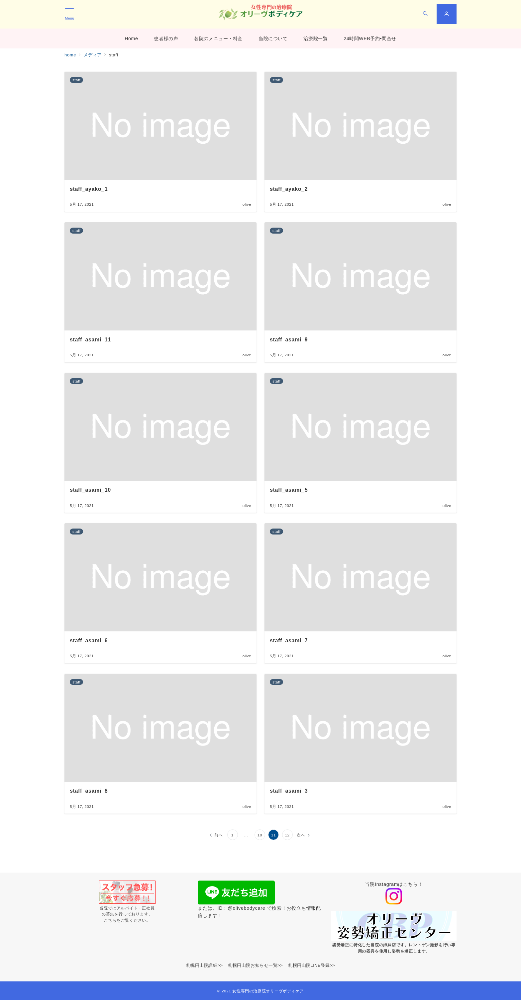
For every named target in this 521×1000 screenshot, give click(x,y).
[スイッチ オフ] (425, 14)
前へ (218, 835)
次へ (301, 835)
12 (287, 835)
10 (260, 835)
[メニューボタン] (69, 14)
